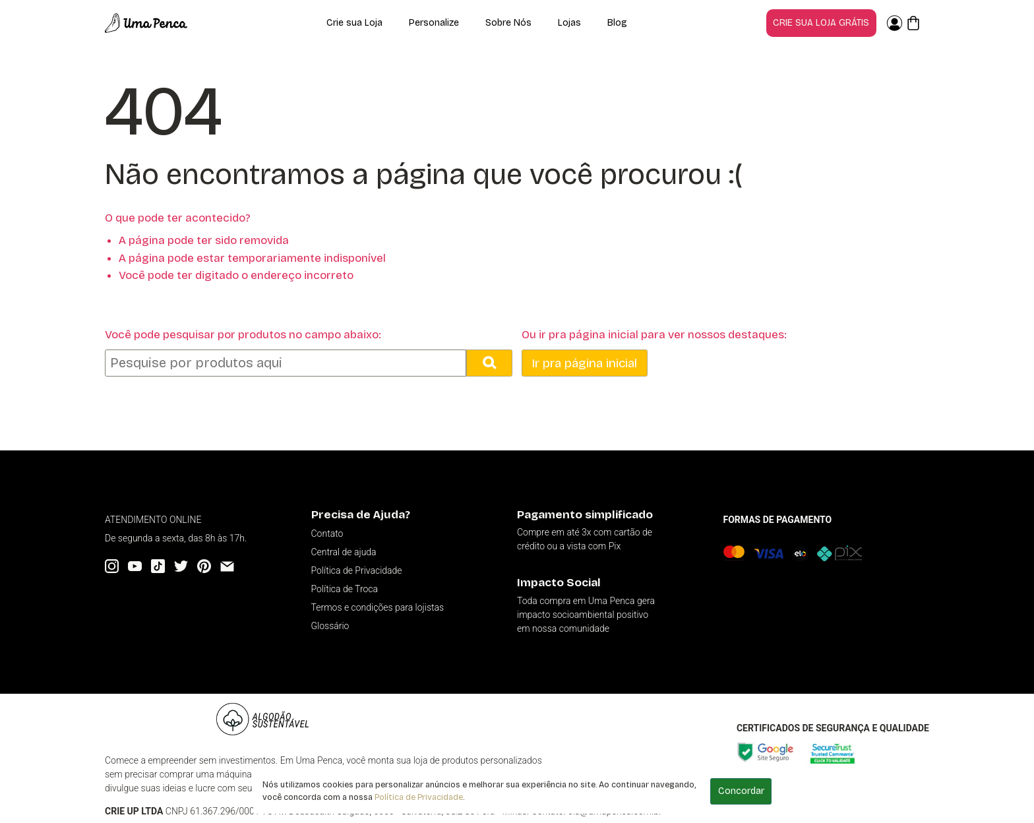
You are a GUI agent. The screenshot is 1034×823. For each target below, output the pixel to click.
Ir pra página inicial (584, 363)
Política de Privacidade (419, 797)
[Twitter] (181, 566)
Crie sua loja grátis (821, 22)
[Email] (227, 566)
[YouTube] (135, 566)
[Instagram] (112, 566)
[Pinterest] (204, 566)
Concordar (741, 791)
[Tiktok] (158, 566)
